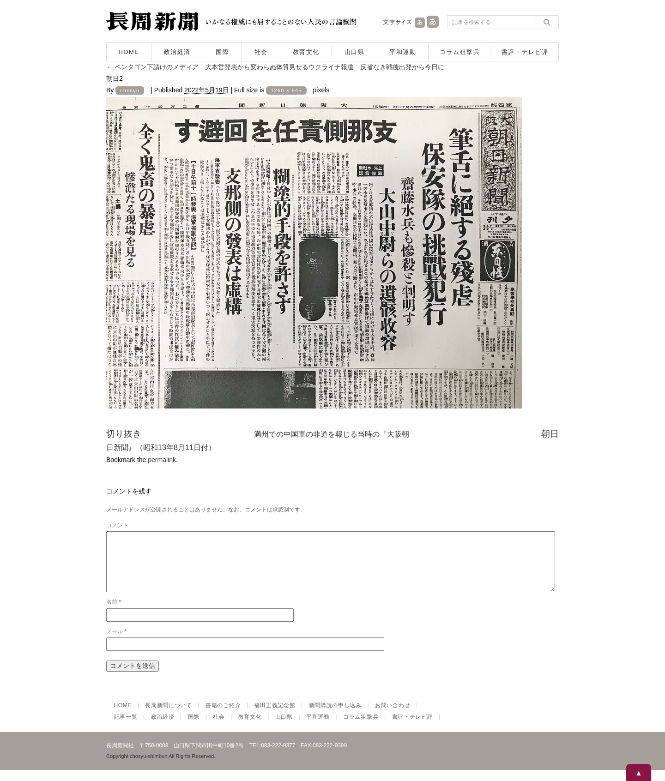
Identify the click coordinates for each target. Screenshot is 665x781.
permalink (162, 459)
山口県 (355, 51)
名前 (113, 613)
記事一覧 (126, 728)
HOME (129, 51)
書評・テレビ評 (525, 51)
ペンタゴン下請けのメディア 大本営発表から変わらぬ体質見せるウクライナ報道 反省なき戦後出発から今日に (275, 67)
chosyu (129, 90)
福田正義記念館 (274, 716)
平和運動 (402, 51)
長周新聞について (168, 716)
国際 (222, 51)
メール (116, 642)
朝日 (550, 434)
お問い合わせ (392, 716)
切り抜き (123, 434)
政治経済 (177, 51)
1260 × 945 (286, 90)
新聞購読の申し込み (335, 716)
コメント (117, 525)
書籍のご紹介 (223, 716)
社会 (261, 51)
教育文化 (306, 51)
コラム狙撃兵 (460, 51)
